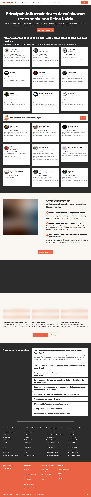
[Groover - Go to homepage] (13, 465)
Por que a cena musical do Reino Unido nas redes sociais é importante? (60, 374)
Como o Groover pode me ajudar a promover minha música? (60, 394)
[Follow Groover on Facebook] (5, 468)
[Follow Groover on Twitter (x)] (12, 468)
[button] (17, 2)
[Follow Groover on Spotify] (10, 468)
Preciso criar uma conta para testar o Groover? (60, 413)
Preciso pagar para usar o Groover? (60, 399)
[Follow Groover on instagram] (3, 468)
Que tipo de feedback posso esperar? (60, 409)
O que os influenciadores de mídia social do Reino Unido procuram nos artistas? (60, 367)
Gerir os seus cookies (39, 494)
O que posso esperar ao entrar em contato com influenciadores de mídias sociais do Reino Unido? (60, 388)
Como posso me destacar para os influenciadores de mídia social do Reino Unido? (60, 381)
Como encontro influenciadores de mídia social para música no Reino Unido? (60, 352)
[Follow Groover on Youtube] (8, 468)
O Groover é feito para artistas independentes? (60, 404)
